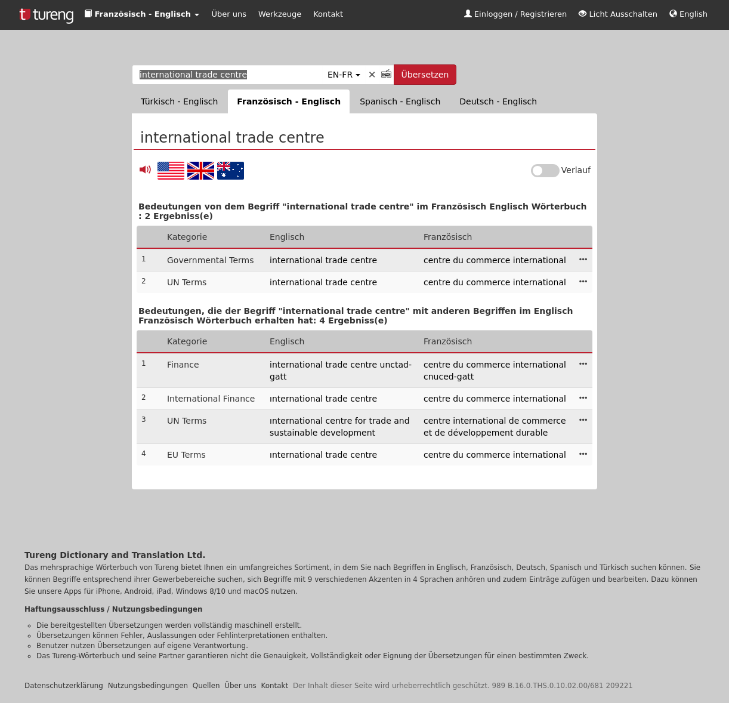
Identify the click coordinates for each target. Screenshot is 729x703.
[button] (141, 14)
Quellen (206, 686)
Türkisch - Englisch (179, 101)
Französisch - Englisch (289, 101)
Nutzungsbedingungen (148, 686)
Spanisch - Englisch (400, 101)
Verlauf (576, 170)
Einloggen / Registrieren (515, 14)
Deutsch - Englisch (498, 101)
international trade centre (323, 260)
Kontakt (328, 14)
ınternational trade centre (323, 398)
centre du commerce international (495, 260)
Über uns (228, 14)
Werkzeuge (279, 14)
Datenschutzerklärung (63, 686)
